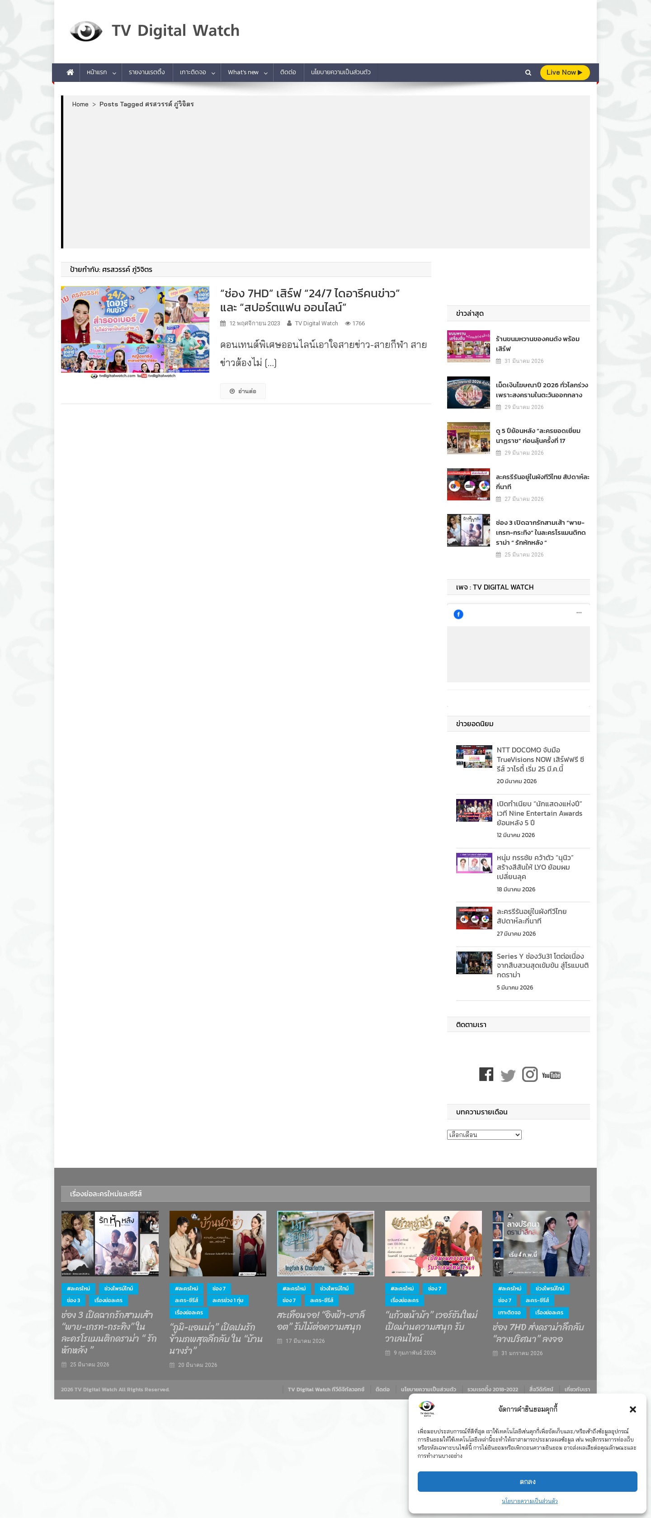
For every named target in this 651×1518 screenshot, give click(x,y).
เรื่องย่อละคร (108, 1296)
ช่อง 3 (73, 1296)
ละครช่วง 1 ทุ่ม (227, 1296)
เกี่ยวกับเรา (577, 1385)
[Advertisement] (326, 177)
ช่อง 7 (219, 1284)
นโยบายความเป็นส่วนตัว (530, 1501)
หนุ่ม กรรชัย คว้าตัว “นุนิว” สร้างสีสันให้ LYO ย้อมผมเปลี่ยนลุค (535, 862)
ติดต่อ (288, 72)
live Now (564, 72)
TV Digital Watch (316, 323)
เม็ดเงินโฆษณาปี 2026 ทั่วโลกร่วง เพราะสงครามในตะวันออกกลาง (538, 385)
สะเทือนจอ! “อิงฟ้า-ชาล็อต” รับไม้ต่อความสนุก (321, 1316)
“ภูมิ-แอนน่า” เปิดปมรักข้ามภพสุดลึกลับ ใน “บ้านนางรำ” (216, 1334)
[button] (632, 1409)
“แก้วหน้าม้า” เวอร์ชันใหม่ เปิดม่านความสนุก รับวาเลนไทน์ (431, 1322)
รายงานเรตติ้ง (147, 72)
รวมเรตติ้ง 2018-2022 (492, 1385)
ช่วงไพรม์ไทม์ (118, 1284)
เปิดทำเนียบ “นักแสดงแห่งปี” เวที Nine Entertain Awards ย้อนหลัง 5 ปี (539, 808)
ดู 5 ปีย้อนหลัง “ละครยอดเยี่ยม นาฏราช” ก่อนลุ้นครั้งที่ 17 (542, 431)
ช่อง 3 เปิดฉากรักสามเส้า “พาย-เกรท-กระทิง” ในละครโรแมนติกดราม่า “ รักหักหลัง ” (538, 527)
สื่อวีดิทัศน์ (541, 1385)
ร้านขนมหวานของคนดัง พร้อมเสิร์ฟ (542, 338)
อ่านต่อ (243, 391)
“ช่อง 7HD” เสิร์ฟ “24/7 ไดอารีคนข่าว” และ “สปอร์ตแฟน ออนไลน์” (310, 300)
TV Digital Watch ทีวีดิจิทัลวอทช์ (326, 1385)
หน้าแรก (97, 72)
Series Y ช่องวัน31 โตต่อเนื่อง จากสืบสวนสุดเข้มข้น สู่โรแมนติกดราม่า (543, 961)
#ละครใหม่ (78, 1284)
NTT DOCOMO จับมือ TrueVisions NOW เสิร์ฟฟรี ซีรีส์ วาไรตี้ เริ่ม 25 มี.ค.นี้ (540, 754)
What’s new (243, 72)
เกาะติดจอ (193, 72)
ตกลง (528, 1481)
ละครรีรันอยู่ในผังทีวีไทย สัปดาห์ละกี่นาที (542, 476)
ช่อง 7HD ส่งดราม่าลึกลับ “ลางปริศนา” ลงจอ (538, 1328)
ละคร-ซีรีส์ (186, 1296)
